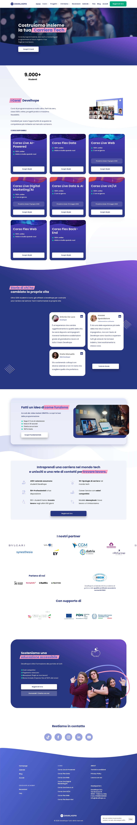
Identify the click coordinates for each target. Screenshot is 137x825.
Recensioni (76, 4)
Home (38, 4)
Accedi (105, 4)
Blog (99, 4)
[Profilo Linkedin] (81, 316)
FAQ (93, 4)
